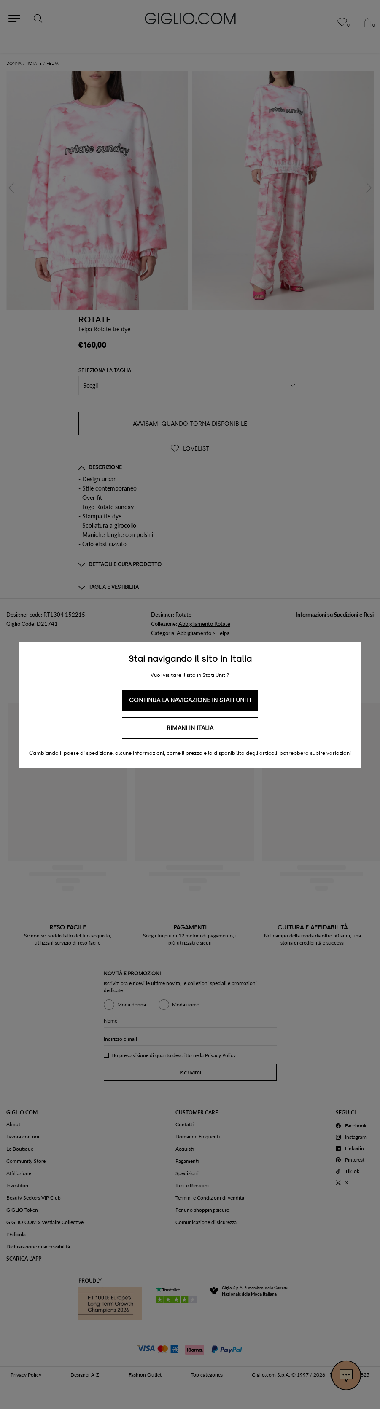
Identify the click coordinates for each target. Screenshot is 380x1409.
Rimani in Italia (190, 728)
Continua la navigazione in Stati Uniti (190, 700)
